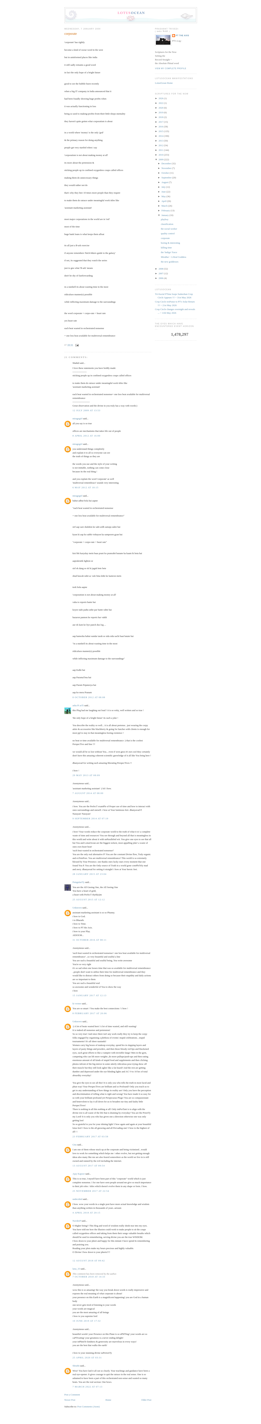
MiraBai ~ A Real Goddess (173, 257)
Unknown (77, 907)
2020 (161, 107)
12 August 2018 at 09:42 (88, 1260)
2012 (161, 145)
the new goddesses (169, 261)
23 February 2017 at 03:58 (90, 1136)
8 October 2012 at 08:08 (88, 697)
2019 (161, 112)
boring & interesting (170, 242)
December (166, 163)
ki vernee (76, 1003)
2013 (161, 140)
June (163, 191)
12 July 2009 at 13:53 (86, 410)
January (165, 215)
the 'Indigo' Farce (169, 252)
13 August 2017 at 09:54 (88, 1165)
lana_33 (76, 1268)
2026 (161, 98)
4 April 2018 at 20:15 (86, 1212)
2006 (161, 278)
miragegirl (77, 418)
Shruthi (75, 1365)
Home (108, 1399)
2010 (161, 154)
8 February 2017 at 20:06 (89, 1013)
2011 (161, 150)
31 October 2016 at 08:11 (89, 939)
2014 (161, 136)
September (166, 177)
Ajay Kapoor (78, 1173)
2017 (161, 121)
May (163, 196)
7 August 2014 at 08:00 (87, 793)
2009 (161, 159)
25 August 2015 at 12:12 (88, 899)
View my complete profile (170, 68)
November (166, 168)
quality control (168, 233)
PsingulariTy (78, 882)
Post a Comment (72, 1394)
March (164, 205)
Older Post (146, 1399)
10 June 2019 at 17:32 (86, 1320)
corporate (70, 33)
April (164, 201)
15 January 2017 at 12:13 (89, 995)
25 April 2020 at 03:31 (87, 1357)
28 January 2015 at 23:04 (89, 874)
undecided (77, 1199)
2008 (161, 268)
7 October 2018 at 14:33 (88, 1276)
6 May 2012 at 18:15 (85, 487)
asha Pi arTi (78, 705)
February (166, 210)
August (165, 182)
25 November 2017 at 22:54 (90, 1191)
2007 (161, 273)
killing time (166, 247)
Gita (74, 1144)
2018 (161, 117)
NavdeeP (76, 1220)
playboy (164, 219)
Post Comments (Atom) (88, 1406)
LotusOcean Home (164, 83)
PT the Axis (182, 36)
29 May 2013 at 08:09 (86, 775)
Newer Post (69, 1399)
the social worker (169, 228)
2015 (161, 131)
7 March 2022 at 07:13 (87, 1386)
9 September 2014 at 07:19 (90, 818)
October (165, 172)
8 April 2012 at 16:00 (86, 435)
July (163, 187)
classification (167, 224)
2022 (161, 103)
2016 (161, 126)
